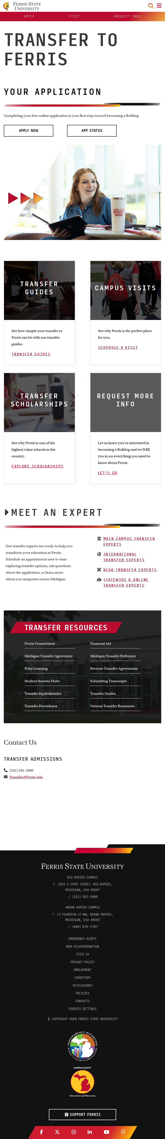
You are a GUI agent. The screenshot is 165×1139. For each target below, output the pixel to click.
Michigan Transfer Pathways (113, 656)
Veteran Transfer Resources (112, 706)
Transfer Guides (31, 354)
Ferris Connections (40, 643)
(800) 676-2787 (85, 927)
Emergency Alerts (82, 939)
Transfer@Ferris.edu (26, 777)
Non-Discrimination (82, 947)
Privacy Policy (82, 962)
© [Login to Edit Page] (48, 1019)
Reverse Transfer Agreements (114, 668)
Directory (83, 978)
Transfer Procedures (41, 706)
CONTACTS (82, 1001)
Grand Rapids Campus (82, 907)
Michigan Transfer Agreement (48, 656)
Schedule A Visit (118, 347)
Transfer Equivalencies (43, 693)
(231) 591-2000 (85, 897)
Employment (82, 970)
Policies (82, 993)
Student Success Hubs (42, 681)
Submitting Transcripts (108, 681)
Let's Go (108, 473)
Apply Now (28, 130)
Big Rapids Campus (82, 877)
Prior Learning (36, 668)
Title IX (82, 954)
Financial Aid (100, 643)
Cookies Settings (82, 1009)
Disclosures (83, 985)
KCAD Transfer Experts (130, 570)
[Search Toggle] (151, 5)
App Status (91, 130)
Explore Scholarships (37, 466)
